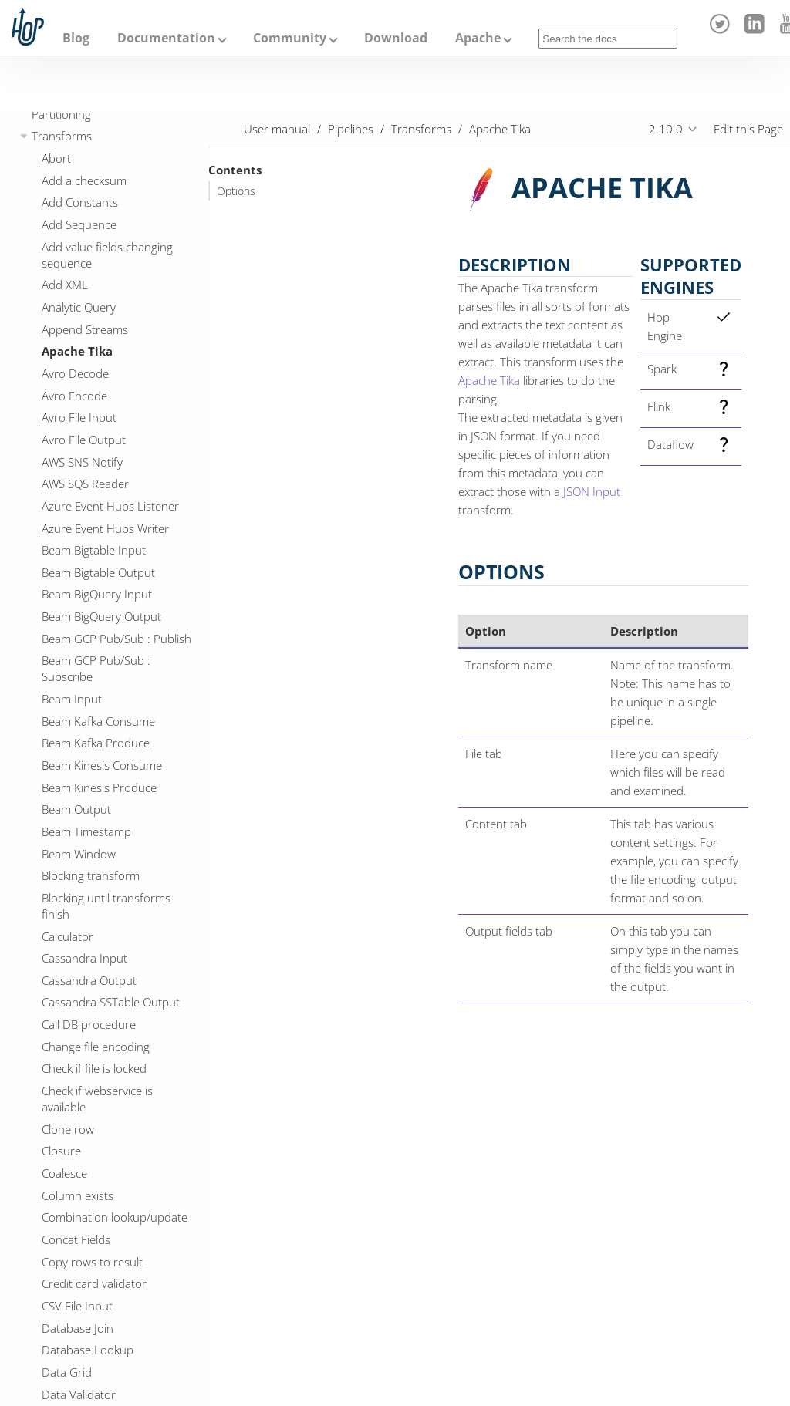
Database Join (77, 1328)
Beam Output (76, 809)
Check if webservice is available (97, 1098)
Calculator (67, 936)
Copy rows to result (92, 1261)
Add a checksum (84, 180)
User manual (277, 129)
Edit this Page (748, 129)
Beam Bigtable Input (94, 549)
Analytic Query (79, 306)
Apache (478, 37)
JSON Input (591, 491)
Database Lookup (87, 1349)
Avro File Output (84, 439)
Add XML (65, 284)
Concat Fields (76, 1239)
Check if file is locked (94, 1068)
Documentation (166, 37)
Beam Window (79, 853)
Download (395, 37)
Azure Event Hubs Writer (105, 528)
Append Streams (85, 329)
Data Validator (79, 1394)
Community (289, 37)
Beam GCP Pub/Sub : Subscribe (96, 668)
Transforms (62, 135)
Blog (75, 37)
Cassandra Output (89, 980)
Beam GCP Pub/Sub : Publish (116, 638)
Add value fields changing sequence (107, 254)
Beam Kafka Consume (98, 721)
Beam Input (72, 698)
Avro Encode (74, 395)
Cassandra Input (84, 957)
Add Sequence (79, 224)
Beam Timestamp (86, 831)
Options (236, 191)
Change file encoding (96, 1046)
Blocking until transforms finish (106, 905)
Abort (56, 158)
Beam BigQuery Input (97, 593)
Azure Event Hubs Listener (110, 505)
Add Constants (80, 202)
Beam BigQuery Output (101, 616)
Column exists (77, 1195)
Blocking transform (91, 875)
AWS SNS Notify (82, 461)
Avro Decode (75, 373)
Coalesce (64, 1173)
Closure (61, 1150)
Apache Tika (77, 350)
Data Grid (67, 1372)
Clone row (68, 1129)
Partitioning (61, 114)
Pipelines (350, 129)
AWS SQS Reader (85, 483)
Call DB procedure (89, 1024)
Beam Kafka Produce (96, 742)
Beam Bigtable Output (98, 572)
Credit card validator (94, 1283)
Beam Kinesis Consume (102, 765)
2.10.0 (666, 129)
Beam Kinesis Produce (99, 787)
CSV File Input (77, 1305)
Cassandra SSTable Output (111, 1001)
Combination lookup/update (114, 1217)
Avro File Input (79, 417)
